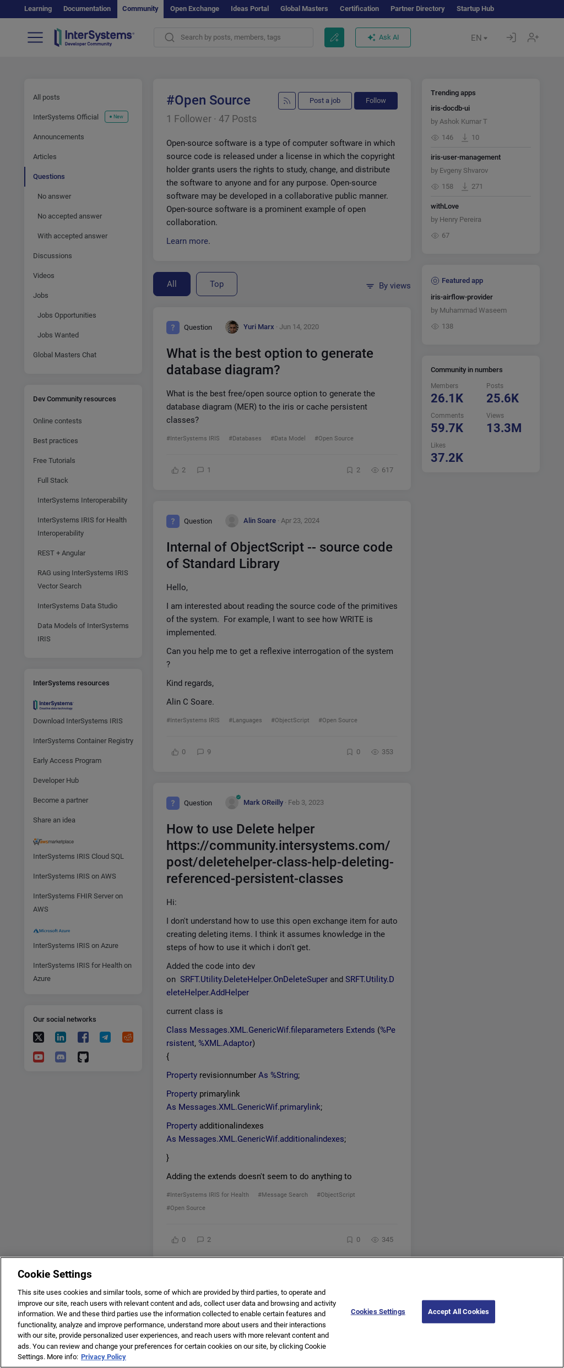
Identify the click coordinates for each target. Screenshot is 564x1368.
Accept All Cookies (458, 1320)
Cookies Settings (378, 1320)
